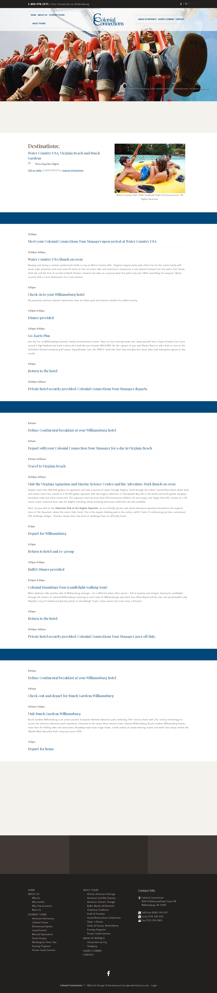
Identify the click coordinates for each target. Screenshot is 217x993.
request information (72, 170)
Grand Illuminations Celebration (104, 917)
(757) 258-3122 (156, 916)
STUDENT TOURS (57, 15)
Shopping (92, 946)
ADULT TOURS (38, 23)
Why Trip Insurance (42, 905)
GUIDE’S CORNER (166, 19)
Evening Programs (41, 946)
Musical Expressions (42, 934)
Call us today (35, 170)
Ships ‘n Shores (95, 921)
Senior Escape (39, 938)
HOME (33, 15)
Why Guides (38, 901)
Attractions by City (97, 942)
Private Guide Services (43, 950)
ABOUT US (42, 15)
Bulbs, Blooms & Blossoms (100, 905)
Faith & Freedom (96, 913)
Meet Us (36, 909)
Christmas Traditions (98, 909)
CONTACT (179, 19)
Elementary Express (42, 926)
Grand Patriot (39, 930)
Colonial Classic (40, 922)
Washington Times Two (44, 942)
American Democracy (43, 918)
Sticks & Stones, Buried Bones (103, 925)
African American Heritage (101, 894)
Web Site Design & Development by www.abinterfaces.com (118, 985)
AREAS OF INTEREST (147, 19)
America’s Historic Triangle (101, 901)
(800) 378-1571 (160, 912)
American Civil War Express (101, 897)
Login (154, 985)
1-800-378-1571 (38, 4)
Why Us (36, 897)
